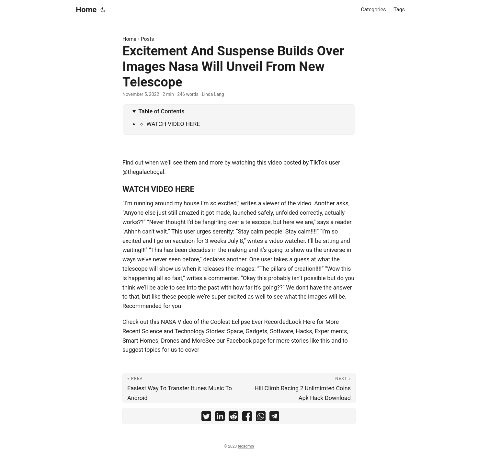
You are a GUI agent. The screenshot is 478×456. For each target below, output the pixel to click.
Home (86, 9)
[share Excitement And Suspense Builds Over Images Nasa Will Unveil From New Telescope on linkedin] (220, 417)
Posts (147, 39)
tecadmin (246, 446)
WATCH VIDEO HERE (173, 123)
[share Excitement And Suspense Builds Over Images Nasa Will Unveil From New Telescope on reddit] (233, 417)
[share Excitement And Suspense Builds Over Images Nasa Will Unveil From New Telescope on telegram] (274, 417)
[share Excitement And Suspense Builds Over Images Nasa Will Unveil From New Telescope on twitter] (206, 417)
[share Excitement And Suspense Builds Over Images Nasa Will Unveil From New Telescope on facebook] (247, 417)
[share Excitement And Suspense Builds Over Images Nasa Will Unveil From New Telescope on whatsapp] (261, 417)
